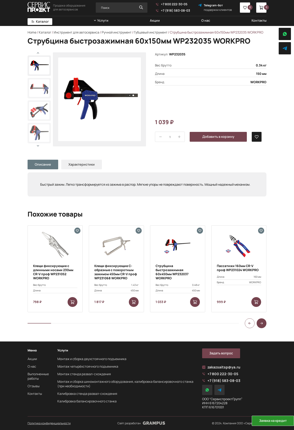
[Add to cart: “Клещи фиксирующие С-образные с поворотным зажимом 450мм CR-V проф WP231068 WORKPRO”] (134, 302)
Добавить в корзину (218, 136)
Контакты (259, 20)
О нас (205, 20)
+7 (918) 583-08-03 (173, 11)
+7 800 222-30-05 (171, 4)
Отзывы (34, 386)
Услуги (102, 20)
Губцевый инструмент (150, 32)
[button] (38, 145)
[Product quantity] (170, 137)
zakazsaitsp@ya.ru (221, 367)
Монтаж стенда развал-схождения (84, 374)
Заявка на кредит (273, 420)
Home (32, 32)
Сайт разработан (141, 423)
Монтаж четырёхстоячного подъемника (87, 366)
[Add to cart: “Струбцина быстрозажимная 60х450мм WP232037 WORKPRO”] (195, 302)
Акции (155, 20)
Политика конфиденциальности (49, 423)
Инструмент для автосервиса (76, 32)
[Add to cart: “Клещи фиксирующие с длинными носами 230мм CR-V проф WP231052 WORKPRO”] (72, 302)
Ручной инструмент (116, 32)
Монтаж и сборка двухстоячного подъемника (91, 359)
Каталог (42, 21)
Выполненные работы (38, 376)
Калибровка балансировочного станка (87, 401)
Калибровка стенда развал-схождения (87, 393)
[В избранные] (257, 137)
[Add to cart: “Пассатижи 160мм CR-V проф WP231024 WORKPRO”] (256, 302)
